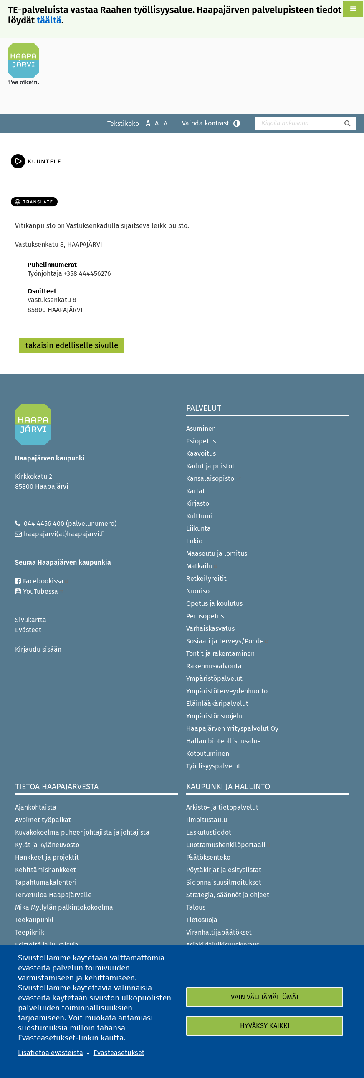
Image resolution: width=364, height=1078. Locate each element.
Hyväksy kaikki (265, 1026)
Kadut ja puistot (210, 466)
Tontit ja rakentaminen (220, 654)
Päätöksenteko (208, 857)
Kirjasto (197, 504)
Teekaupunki (34, 920)
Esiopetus (201, 441)
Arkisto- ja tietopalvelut (222, 807)
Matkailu (202, 566)
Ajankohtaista (35, 807)
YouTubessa (43, 591)
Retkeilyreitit (206, 579)
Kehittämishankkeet (45, 870)
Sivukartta (30, 620)
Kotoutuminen (207, 754)
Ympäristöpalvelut (214, 679)
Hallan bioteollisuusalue (223, 741)
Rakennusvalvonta (214, 666)
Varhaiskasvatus (210, 629)
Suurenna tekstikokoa (144, 123)
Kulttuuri (199, 516)
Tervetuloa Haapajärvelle (53, 895)
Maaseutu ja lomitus (216, 554)
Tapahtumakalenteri (46, 882)
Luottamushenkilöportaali (228, 845)
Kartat (195, 491)
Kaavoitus (201, 454)
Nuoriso (198, 591)
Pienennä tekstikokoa (161, 123)
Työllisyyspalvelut (213, 766)
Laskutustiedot (208, 832)
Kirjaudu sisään (38, 649)
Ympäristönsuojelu (214, 716)
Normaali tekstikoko (152, 123)
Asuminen (201, 429)
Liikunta (198, 529)
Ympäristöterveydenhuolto (227, 691)
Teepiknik (29, 932)
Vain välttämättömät (265, 997)
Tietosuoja (201, 920)
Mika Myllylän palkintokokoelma (64, 907)
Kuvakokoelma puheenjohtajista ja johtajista (82, 832)
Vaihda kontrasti (206, 123)
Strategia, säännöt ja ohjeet (227, 895)
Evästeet (28, 630)
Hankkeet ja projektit (47, 857)
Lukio (194, 541)
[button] (353, 9)
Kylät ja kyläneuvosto (47, 845)
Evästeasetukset (119, 1053)
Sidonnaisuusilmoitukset (223, 882)
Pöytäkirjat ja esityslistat (223, 870)
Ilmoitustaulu (206, 820)
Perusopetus (205, 616)
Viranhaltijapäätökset (219, 932)
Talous (195, 907)
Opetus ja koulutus (214, 604)
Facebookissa (46, 581)
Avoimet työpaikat (43, 820)
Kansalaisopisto (214, 479)
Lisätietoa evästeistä (50, 1053)
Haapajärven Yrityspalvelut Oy (232, 729)
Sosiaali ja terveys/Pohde (228, 641)
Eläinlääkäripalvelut (217, 704)
